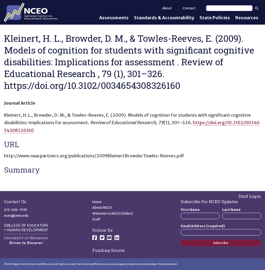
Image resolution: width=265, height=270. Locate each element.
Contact (189, 8)
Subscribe (220, 243)
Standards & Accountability (164, 17)
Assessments (114, 17)
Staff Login (250, 196)
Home (97, 202)
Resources (246, 17)
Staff (96, 219)
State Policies (214, 17)
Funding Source (108, 250)
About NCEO (102, 208)
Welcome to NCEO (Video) (112, 213)
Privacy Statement (167, 264)
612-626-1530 (15, 210)
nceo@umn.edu (16, 216)
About (167, 8)
